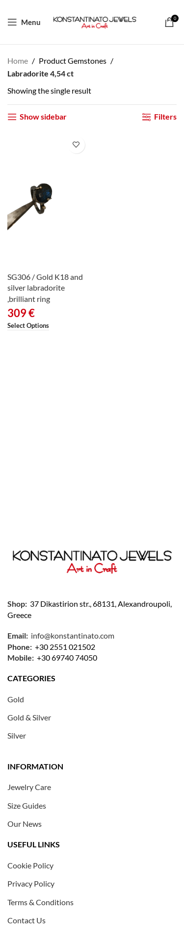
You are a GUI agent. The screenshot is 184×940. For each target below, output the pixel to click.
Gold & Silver (29, 717)
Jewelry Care (29, 787)
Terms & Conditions (40, 902)
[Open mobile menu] (24, 22)
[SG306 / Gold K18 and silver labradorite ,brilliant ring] (48, 199)
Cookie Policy (30, 865)
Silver (16, 735)
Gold (15, 699)
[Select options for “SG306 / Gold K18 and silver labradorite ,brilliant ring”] (28, 326)
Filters (165, 117)
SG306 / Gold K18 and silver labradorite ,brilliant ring (45, 287)
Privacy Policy (30, 883)
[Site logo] (95, 20)
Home (17, 60)
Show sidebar (43, 117)
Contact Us (26, 920)
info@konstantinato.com (72, 635)
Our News (24, 823)
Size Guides (26, 805)
